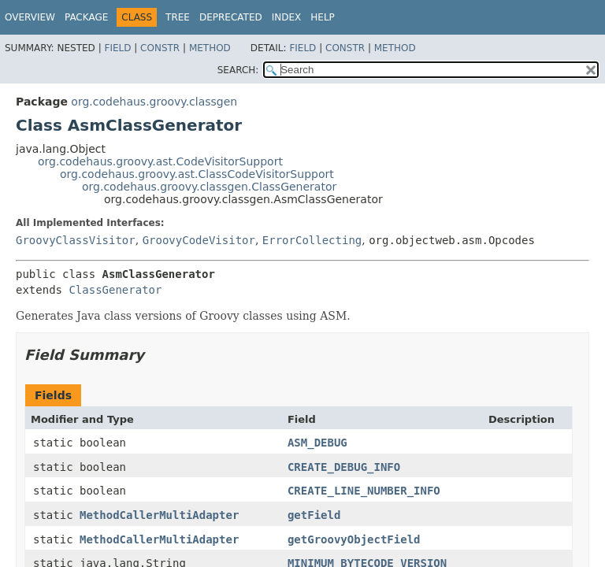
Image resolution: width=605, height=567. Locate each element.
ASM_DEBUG (317, 442)
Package (86, 17)
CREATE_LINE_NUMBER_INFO (364, 490)
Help (322, 17)
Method (210, 48)
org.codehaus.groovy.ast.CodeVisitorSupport (160, 161)
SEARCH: (238, 70)
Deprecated (230, 17)
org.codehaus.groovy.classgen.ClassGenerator (209, 186)
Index (287, 17)
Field (117, 48)
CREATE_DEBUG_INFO (344, 467)
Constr (160, 48)
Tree (177, 17)
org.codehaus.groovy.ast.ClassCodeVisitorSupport (197, 174)
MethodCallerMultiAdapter (159, 515)
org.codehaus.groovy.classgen (154, 101)
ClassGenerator (115, 290)
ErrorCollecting (312, 240)
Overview (30, 17)
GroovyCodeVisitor (199, 240)
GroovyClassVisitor (75, 240)
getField (314, 515)
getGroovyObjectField (354, 539)
